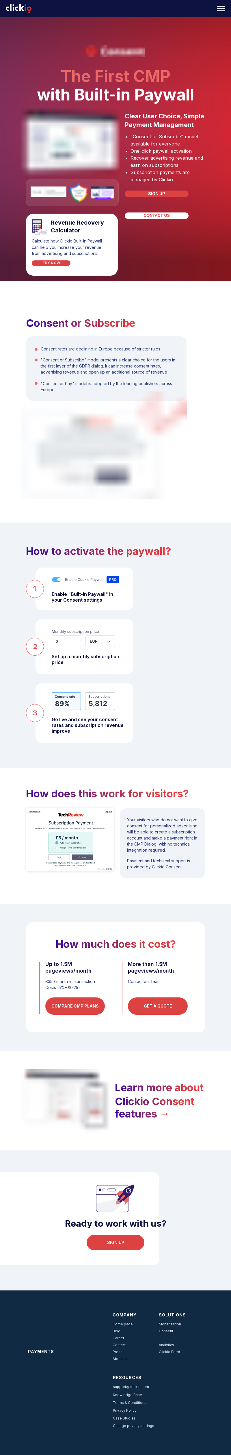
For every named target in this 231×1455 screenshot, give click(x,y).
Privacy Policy (125, 1410)
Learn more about (159, 1087)
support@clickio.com (131, 1387)
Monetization (170, 1324)
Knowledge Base (127, 1395)
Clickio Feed (169, 1352)
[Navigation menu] (221, 9)
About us (120, 1359)
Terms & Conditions (129, 1402)
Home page (123, 1324)
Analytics (166, 1345)
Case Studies (124, 1418)
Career (118, 1338)
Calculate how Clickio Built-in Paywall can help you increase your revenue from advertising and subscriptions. (67, 247)
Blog (116, 1331)
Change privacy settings (133, 1426)
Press (117, 1352)
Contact (119, 1345)
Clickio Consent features (154, 1107)
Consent (166, 1331)
